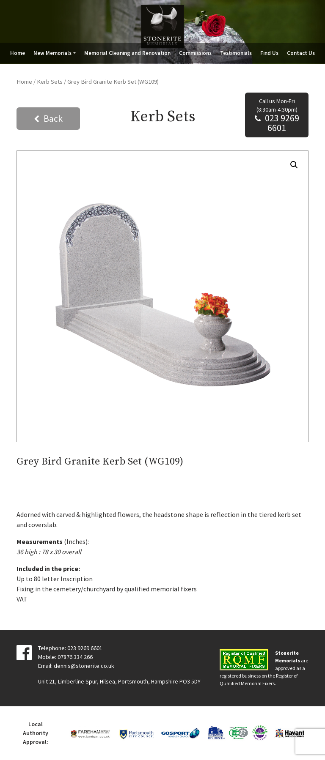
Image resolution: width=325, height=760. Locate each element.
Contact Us (301, 52)
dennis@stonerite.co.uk (84, 666)
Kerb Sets (50, 81)
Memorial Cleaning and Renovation (127, 52)
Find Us (269, 52)
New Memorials (52, 52)
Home (17, 52)
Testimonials (236, 52)
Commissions (195, 52)
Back (53, 118)
